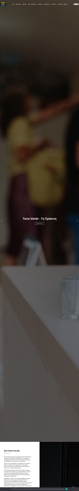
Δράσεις (25, 4)
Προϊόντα (40, 4)
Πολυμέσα (54, 4)
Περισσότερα (39, 223)
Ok (66, 489)
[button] (1, 221)
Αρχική (13, 4)
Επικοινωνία (60, 4)
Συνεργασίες (47, 4)
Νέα (29, 4)
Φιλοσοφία (19, 4)
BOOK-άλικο (34, 4)
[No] (77, 489)
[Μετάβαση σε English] (65, 4)
